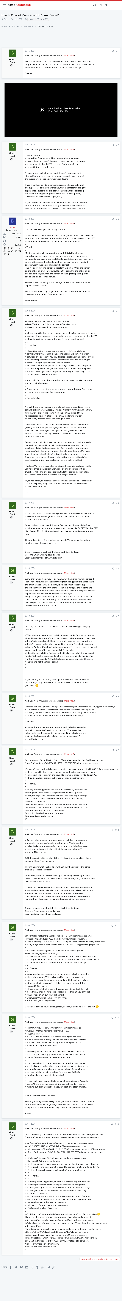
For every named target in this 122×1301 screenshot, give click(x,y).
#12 (117, 1017)
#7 (117, 616)
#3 (117, 219)
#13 (117, 1124)
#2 (117, 145)
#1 (117, 51)
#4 (117, 311)
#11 (117, 925)
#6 (117, 568)
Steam (31, 19)
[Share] (113, 51)
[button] (5, 5)
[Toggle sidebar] (112, 5)
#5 (117, 503)
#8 (117, 696)
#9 (117, 750)
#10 (117, 830)
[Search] (117, 5)
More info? (69, 55)
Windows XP (42, 19)
